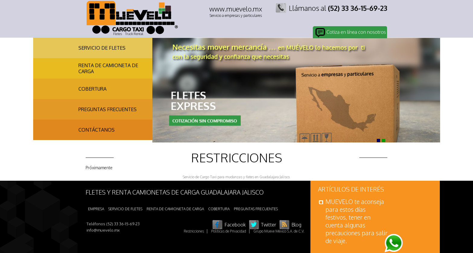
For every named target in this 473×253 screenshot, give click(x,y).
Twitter (268, 225)
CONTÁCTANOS (96, 130)
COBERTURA (92, 89)
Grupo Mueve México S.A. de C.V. (278, 231)
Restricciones (194, 231)
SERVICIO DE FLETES (101, 48)
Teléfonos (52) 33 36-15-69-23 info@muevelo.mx (113, 227)
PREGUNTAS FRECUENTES (107, 109)
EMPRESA (96, 209)
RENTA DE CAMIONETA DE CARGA (108, 68)
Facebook (235, 225)
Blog (296, 225)
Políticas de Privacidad (228, 231)
